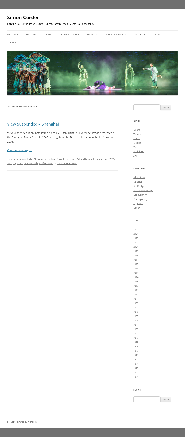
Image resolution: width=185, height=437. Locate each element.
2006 (9, 163)
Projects (92, 34)
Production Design (143, 190)
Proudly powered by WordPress (23, 421)
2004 (135, 320)
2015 (135, 272)
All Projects (40, 159)
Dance (136, 138)
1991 (135, 376)
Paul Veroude (31, 163)
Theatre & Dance (69, 34)
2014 (135, 277)
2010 (135, 294)
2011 (135, 290)
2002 (135, 329)
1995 (135, 359)
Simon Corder (23, 17)
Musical (137, 142)
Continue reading (19, 150)
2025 (135, 229)
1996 (135, 355)
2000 (135, 337)
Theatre (137, 134)
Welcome (12, 34)
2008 (135, 303)
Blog (157, 34)
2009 (135, 298)
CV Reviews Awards (115, 34)
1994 (135, 363)
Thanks (11, 42)
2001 (135, 333)
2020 (135, 251)
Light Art (75, 159)
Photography (140, 199)
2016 (135, 268)
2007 (135, 307)
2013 (135, 281)
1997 (135, 350)
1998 (135, 346)
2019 (135, 259)
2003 (135, 324)
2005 (112, 159)
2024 (135, 233)
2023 (135, 238)
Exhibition (98, 159)
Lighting (51, 159)
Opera (48, 34)
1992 (135, 372)
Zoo (135, 147)
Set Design (139, 186)
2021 (135, 246)
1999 (135, 342)
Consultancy (63, 159)
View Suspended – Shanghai (33, 124)
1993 (135, 368)
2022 (135, 242)
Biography (140, 34)
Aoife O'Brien (46, 163)
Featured (31, 34)
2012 (135, 285)
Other (136, 207)
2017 (135, 264)
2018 (135, 255)
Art (106, 159)
